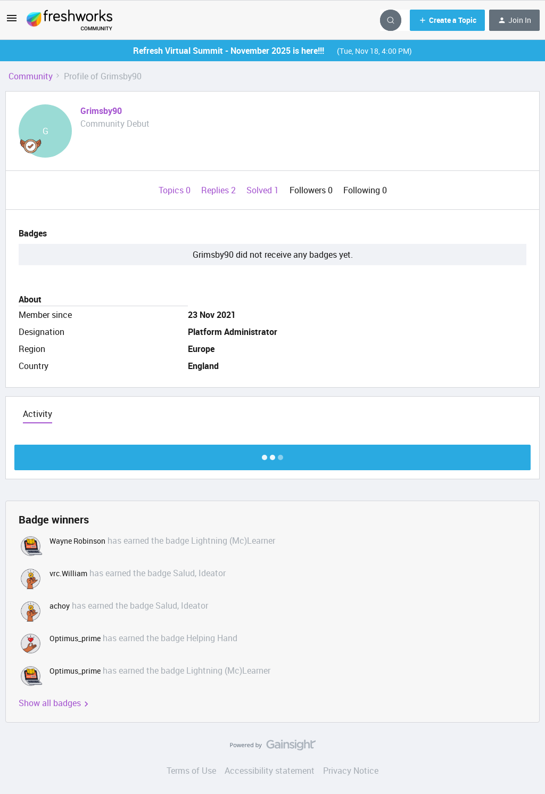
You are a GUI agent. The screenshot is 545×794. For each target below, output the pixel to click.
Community (31, 76)
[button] (11, 21)
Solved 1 (263, 190)
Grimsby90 (101, 111)
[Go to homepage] (69, 20)
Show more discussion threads (272, 454)
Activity (37, 414)
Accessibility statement (270, 770)
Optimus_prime (75, 638)
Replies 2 (219, 190)
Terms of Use (191, 770)
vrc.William (68, 573)
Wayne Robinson (77, 541)
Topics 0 (176, 190)
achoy (59, 606)
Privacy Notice (350, 770)
